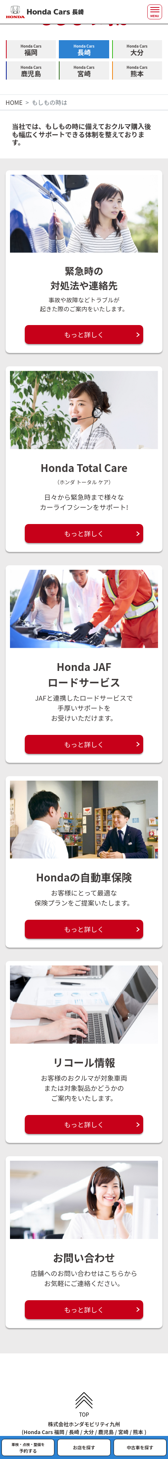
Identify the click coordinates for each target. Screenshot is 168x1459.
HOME (14, 102)
